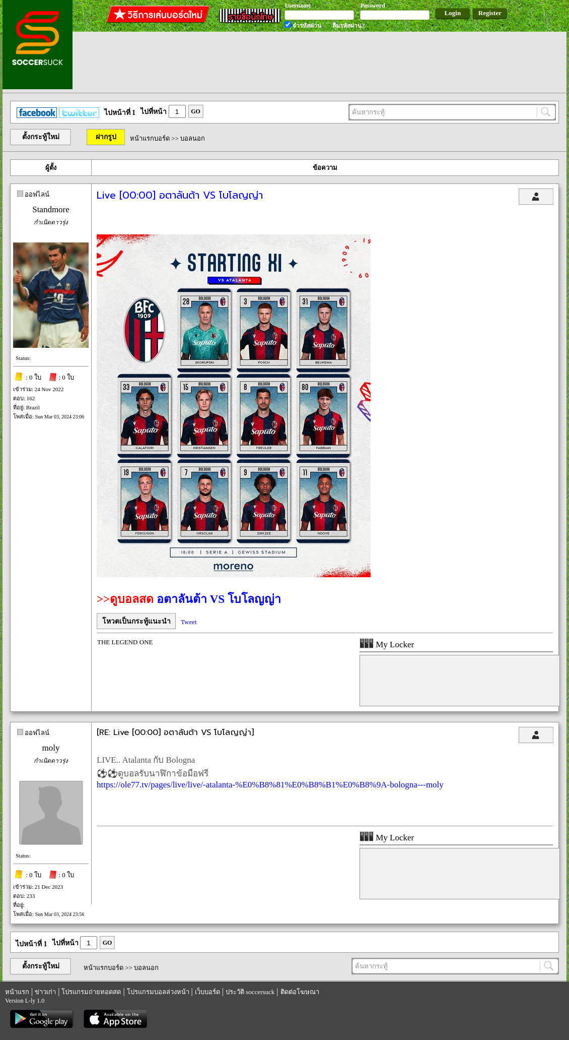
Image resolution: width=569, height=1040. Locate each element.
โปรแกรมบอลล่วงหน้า (158, 992)
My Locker (387, 644)
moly (51, 748)
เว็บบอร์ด (207, 992)
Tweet (189, 622)
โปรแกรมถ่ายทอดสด (91, 992)
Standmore (50, 209)
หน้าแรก (17, 992)
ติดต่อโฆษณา (299, 992)
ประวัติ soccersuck (250, 992)
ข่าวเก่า (45, 992)
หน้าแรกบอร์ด (150, 138)
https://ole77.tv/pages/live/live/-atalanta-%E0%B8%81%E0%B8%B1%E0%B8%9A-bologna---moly (270, 784)
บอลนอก (192, 138)
